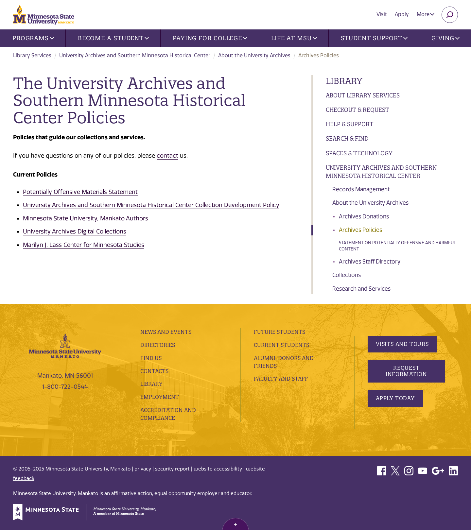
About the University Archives (254, 55)
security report (172, 469)
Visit (381, 14)
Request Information (406, 371)
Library (344, 81)
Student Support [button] (374, 38)
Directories (157, 345)
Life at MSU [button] (294, 38)
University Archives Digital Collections (74, 231)
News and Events (165, 332)
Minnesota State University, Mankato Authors (85, 218)
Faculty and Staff (281, 378)
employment (159, 397)
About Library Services (363, 95)
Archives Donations (364, 216)
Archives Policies (360, 230)
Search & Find (347, 138)
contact (167, 155)
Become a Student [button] (113, 38)
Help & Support (350, 124)
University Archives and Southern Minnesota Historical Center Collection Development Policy (151, 205)
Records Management (361, 189)
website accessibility (218, 469)
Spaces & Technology (359, 153)
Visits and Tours (402, 344)
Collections (346, 275)
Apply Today (395, 398)
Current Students (281, 345)
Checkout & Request (357, 109)
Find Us (151, 358)
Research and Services (361, 288)
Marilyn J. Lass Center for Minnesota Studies (83, 244)
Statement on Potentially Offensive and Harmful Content (397, 246)
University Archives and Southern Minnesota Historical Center (134, 55)
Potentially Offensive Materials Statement (80, 192)
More (425, 14)
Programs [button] (33, 38)
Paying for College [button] (210, 38)
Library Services (32, 55)
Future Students (279, 332)
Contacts (154, 371)
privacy (142, 469)
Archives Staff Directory (369, 261)
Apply (402, 14)
